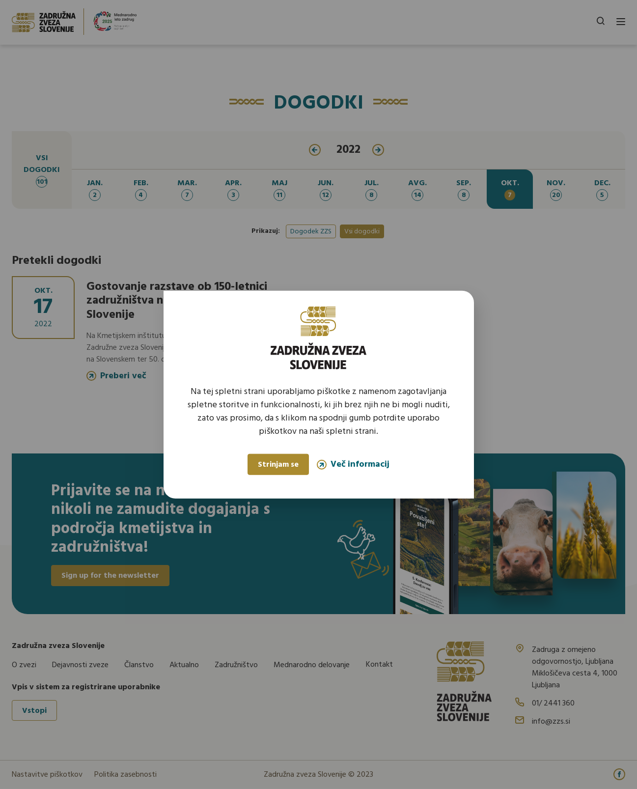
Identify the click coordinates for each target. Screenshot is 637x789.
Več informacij (353, 464)
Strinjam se (278, 464)
